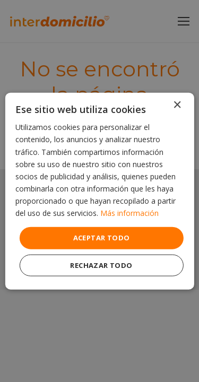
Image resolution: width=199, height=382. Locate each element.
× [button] (177, 105)
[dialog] (99, 191)
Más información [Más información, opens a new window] (129, 213)
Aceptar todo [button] (101, 237)
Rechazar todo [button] (101, 265)
